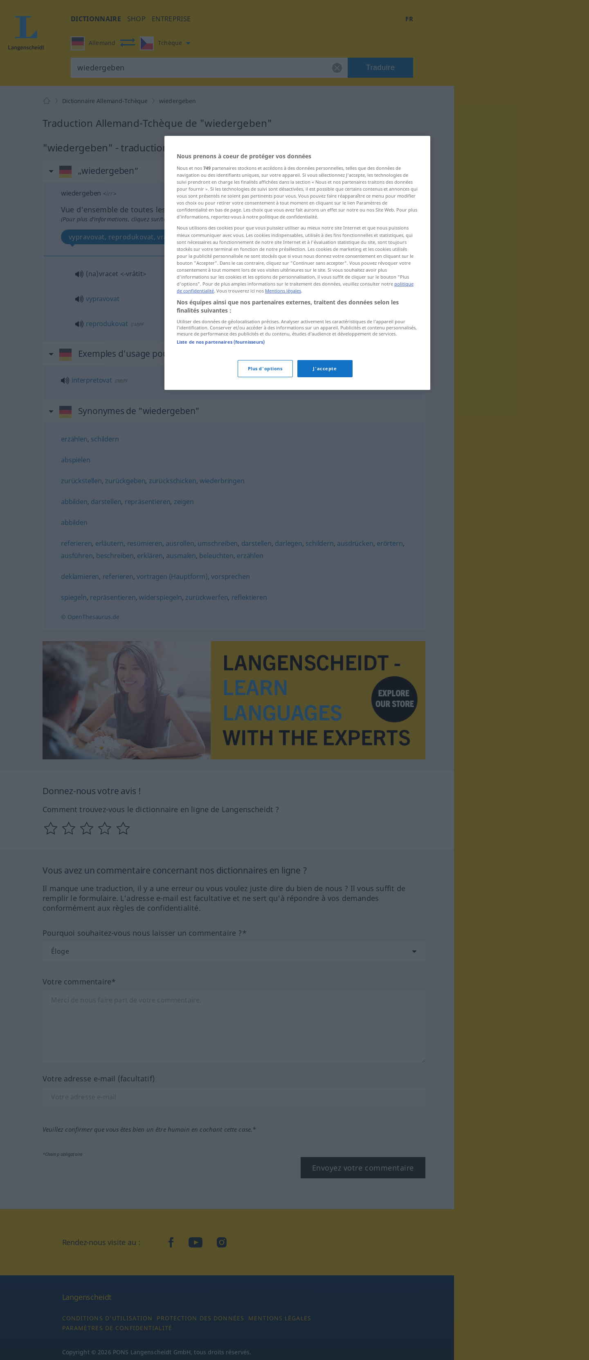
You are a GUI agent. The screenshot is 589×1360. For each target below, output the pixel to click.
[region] (297, 263)
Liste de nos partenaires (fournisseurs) (221, 342)
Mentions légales (283, 291)
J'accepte (325, 368)
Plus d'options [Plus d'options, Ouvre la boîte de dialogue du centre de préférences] (265, 368)
